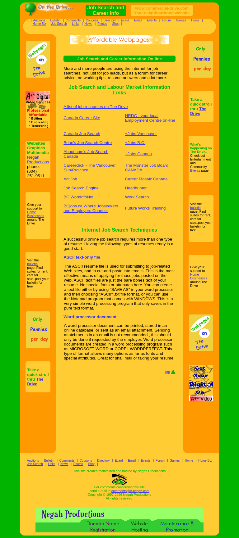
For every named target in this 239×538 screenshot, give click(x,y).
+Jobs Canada (138, 153)
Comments (73, 20)
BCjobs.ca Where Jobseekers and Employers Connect (90, 208)
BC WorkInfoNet (78, 197)
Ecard (125, 20)
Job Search (59, 23)
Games (181, 20)
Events (152, 20)
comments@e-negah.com (130, 491)
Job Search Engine (81, 188)
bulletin (32, 264)
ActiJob (70, 179)
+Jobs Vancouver (141, 133)
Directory (109, 20)
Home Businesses (35, 214)
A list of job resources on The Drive (95, 106)
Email (138, 20)
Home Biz (39, 23)
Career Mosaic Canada (146, 179)
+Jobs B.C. (135, 142)
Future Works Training (145, 208)
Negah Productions (38, 159)
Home (195, 20)
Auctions (39, 20)
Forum (166, 20)
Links (75, 23)
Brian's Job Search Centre (87, 142)
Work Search (137, 197)
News (88, 23)
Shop (116, 23)
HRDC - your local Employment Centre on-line (150, 118)
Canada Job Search (81, 133)
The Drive (35, 381)
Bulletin (55, 20)
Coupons (92, 20)
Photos (102, 23)
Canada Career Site (81, 117)
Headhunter (136, 188)
